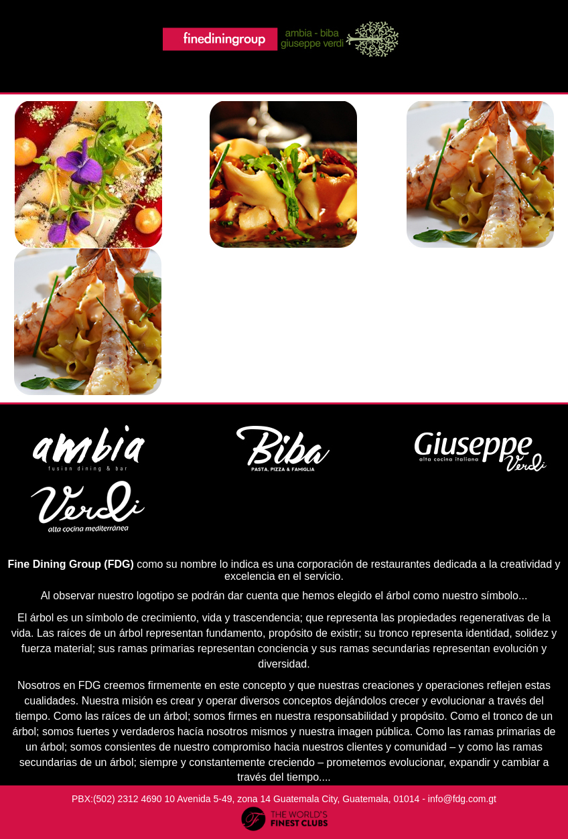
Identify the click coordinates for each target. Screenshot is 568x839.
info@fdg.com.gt (462, 798)
